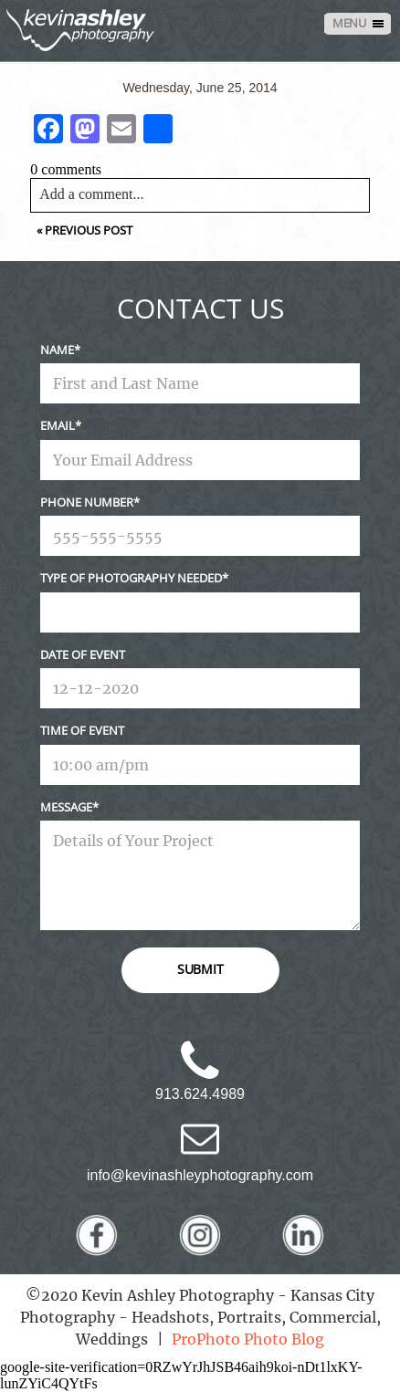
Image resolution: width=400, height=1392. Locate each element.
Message (66, 807)
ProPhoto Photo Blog (248, 1339)
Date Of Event (82, 654)
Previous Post (88, 230)
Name (57, 349)
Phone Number (86, 502)
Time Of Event (82, 730)
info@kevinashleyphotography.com (200, 1175)
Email (57, 425)
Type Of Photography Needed (131, 578)
